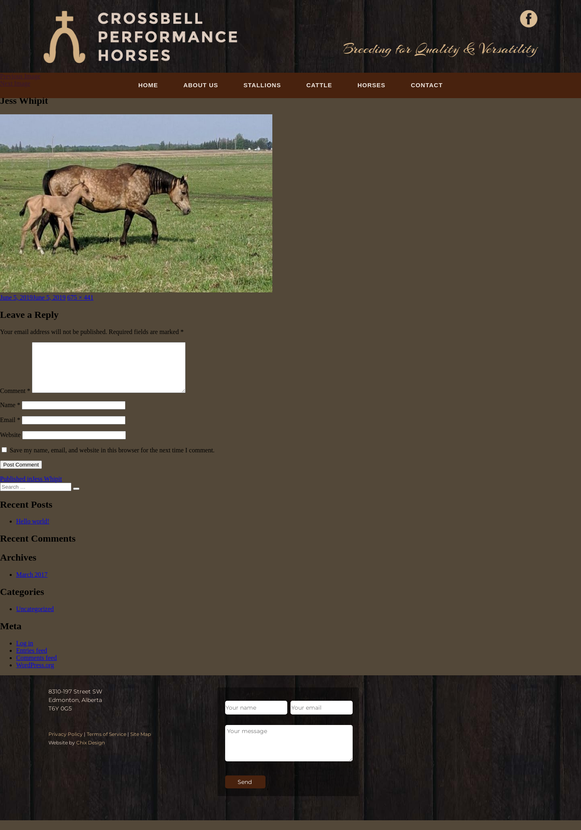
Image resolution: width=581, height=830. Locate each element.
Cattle (319, 85)
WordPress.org (35, 674)
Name (10, 414)
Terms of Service (106, 744)
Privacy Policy (65, 744)
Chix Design (90, 752)
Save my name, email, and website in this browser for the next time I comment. (112, 459)
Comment (15, 400)
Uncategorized (35, 618)
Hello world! (32, 530)
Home (148, 85)
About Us (200, 85)
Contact (427, 85)
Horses (371, 85)
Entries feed (31, 660)
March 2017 (32, 584)
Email (10, 429)
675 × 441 (80, 297)
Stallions (262, 85)
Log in (24, 652)
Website (10, 444)
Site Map (140, 744)
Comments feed (36, 667)
